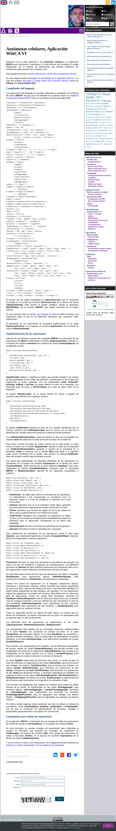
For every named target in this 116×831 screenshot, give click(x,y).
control (88, 147)
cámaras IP (108, 144)
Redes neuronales (95, 184)
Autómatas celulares (95, 186)
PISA (97, 117)
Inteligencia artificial (96, 271)
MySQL (102, 117)
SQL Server (91, 103)
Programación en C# (94, 212)
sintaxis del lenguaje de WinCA (44, 314)
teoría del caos (100, 109)
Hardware (90, 254)
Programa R (91, 164)
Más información (75, 828)
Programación (92, 210)
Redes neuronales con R (97, 169)
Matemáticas (92, 218)
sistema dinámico (92, 122)
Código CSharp (93, 244)
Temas (90, 18)
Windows (109, 112)
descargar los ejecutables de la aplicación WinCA (50, 78)
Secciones (92, 15)
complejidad (105, 101)
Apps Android (93, 276)
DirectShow (92, 259)
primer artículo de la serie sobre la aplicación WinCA (52, 74)
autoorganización (92, 125)
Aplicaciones (92, 246)
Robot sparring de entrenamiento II (99, 60)
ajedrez (94, 130)
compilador (98, 136)
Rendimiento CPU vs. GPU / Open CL (100, 52)
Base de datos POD (94, 197)
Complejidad (91, 173)
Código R (91, 242)
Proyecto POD (93, 237)
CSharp (91, 94)
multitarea (108, 141)
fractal (88, 114)
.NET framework (94, 99)
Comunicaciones (94, 224)
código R (89, 120)
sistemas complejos (94, 106)
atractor (108, 122)
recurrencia (90, 141)
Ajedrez (90, 204)
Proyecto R (90, 139)
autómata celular (92, 128)
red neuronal (99, 133)
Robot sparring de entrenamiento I (99, 64)
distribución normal (92, 144)
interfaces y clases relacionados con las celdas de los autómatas (35, 745)
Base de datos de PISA (96, 201)
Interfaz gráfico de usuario (98, 220)
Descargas (96, 114)
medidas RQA (99, 141)
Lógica (90, 216)
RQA (96, 139)
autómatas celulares (106, 125)
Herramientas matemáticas (98, 251)
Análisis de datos (94, 157)
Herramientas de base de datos (99, 248)
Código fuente (92, 239)
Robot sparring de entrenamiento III (99, 56)
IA (100, 122)
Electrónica (91, 265)
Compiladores (93, 222)
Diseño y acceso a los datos (97, 192)
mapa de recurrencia (106, 139)
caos (103, 112)
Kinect (105, 136)
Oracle (108, 117)
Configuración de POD (96, 199)
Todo (105, 18)
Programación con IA (95, 274)
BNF (101, 144)
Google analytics (94, 162)
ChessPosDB (102, 130)
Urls (104, 11)
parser (111, 128)
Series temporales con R (97, 171)
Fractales (91, 182)
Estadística (107, 120)
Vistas (90, 11)
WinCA (100, 128)
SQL (103, 122)
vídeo (106, 128)
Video (89, 256)
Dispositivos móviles (96, 227)
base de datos (103, 103)
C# (99, 94)
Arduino (88, 130)
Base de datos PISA (95, 166)
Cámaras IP (92, 261)
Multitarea (91, 229)
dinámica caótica (93, 112)
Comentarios (108, 15)
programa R (97, 120)
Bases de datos (93, 190)
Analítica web (92, 160)
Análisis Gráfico (94, 180)
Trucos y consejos (95, 194)
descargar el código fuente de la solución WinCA (45, 81)
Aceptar (108, 825)
